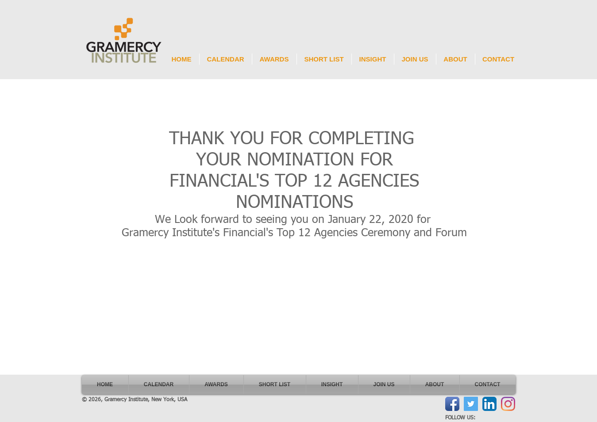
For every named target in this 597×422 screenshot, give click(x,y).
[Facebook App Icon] (452, 404)
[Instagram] (508, 404)
